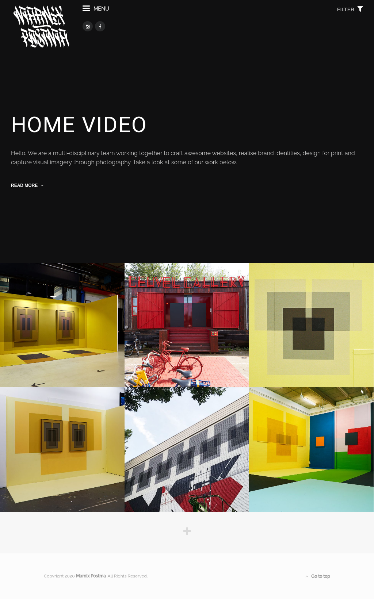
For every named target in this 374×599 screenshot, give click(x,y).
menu (96, 12)
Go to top (317, 576)
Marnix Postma (91, 576)
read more (27, 185)
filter (350, 12)
